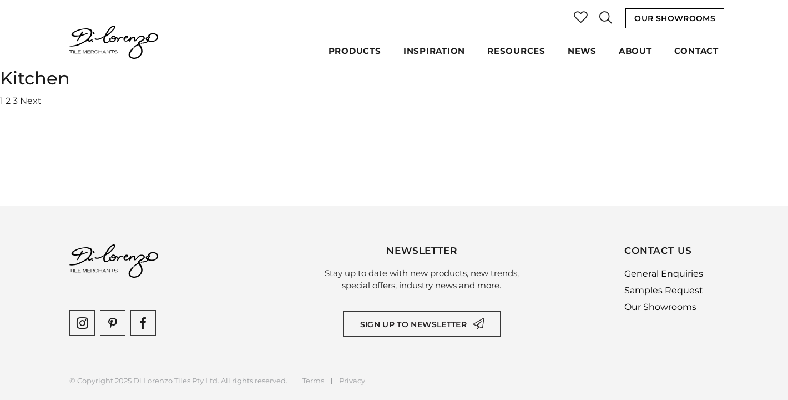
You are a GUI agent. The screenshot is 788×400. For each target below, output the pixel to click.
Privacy (352, 380)
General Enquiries (663, 273)
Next (31, 101)
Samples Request (663, 290)
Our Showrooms (674, 18)
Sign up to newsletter (413, 324)
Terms (313, 380)
